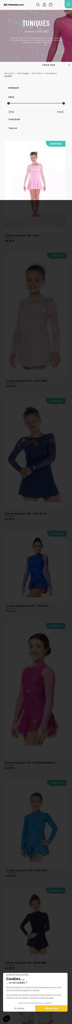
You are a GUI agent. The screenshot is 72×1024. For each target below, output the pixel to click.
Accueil (9, 73)
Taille (12, 128)
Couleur (14, 119)
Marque (13, 88)
